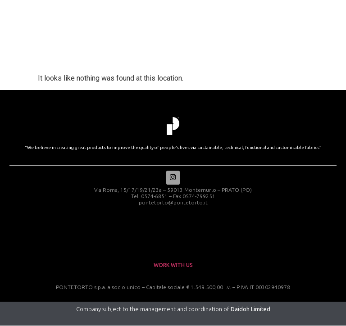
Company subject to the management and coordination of (173, 309)
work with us (173, 265)
